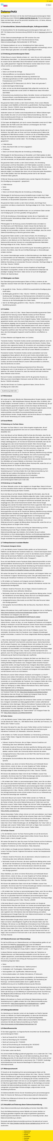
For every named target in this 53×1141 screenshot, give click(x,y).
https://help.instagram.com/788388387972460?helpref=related (20, 617)
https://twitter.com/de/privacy (10, 811)
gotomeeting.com (22, 944)
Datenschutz (27, 1131)
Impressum (42, 32)
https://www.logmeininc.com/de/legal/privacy (25, 1003)
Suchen (50, 1)
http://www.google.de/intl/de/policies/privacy (35, 536)
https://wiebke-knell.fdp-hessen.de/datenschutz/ (25, 1123)
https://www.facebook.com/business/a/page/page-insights (19, 612)
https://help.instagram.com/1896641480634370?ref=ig (18, 696)
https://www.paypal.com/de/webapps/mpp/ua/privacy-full (19, 1024)
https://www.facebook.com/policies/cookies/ (33, 692)
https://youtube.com (7, 429)
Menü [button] (49, 5)
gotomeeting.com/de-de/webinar (11, 946)
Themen (26, 1140)
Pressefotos (27, 1136)
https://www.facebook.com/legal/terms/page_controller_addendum (21, 570)
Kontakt (26, 1134)
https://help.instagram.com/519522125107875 (18, 713)
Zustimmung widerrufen (9, 391)
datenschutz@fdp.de (7, 40)
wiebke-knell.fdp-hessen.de (29, 18)
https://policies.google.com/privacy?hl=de (14, 916)
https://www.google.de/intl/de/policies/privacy (15, 477)
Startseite (26, 1138)
